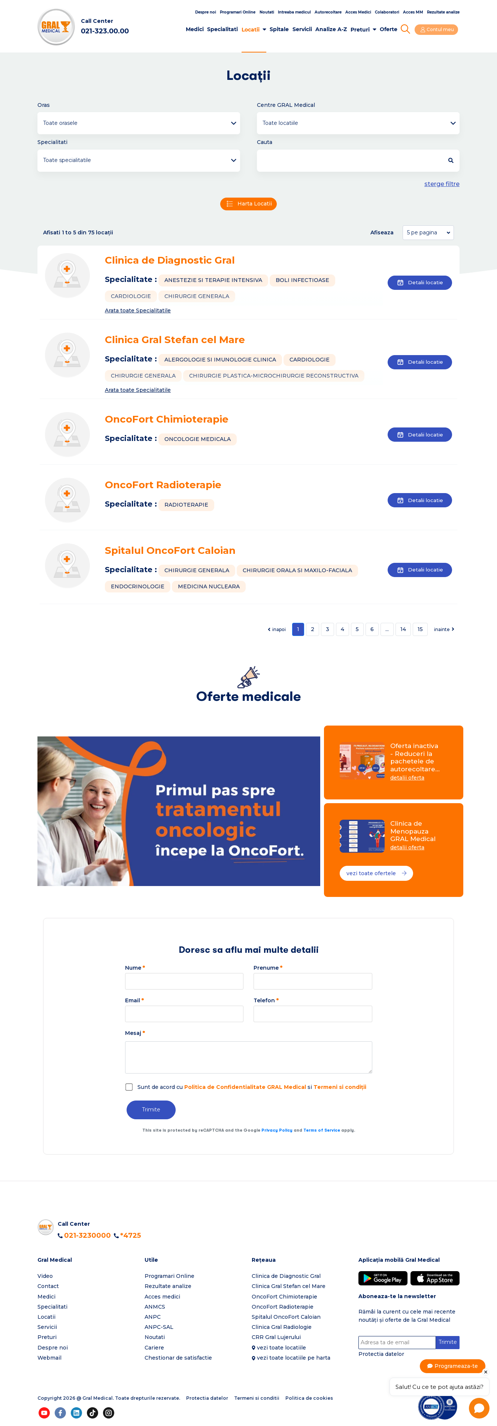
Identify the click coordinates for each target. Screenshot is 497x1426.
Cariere (154, 1348)
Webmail (49, 1358)
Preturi (361, 29)
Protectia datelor (381, 1354)
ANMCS (155, 1307)
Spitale (280, 29)
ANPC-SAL (159, 1327)
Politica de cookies (309, 1398)
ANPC (153, 1317)
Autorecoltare (328, 12)
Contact (48, 1287)
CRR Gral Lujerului (276, 1338)
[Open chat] (479, 1408)
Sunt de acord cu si (251, 1087)
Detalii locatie (418, 282)
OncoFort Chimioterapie (166, 420)
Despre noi (205, 12)
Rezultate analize (443, 12)
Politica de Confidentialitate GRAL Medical (245, 1087)
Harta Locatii (248, 204)
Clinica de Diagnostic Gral (170, 261)
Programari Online (237, 12)
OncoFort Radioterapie (163, 486)
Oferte (389, 29)
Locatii (252, 29)
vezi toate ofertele (377, 874)
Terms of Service (321, 1130)
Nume (135, 968)
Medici (196, 29)
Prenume (268, 968)
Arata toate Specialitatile (138, 310)
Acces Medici (358, 12)
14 (403, 629)
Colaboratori (387, 12)
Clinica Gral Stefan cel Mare (175, 340)
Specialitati (224, 29)
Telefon (266, 1000)
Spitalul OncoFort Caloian (170, 551)
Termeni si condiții (339, 1087)
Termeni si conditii (256, 1398)
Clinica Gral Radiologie (282, 1327)
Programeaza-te (456, 1366)
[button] (88, 1260)
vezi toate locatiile (281, 1348)
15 (420, 629)
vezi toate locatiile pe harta (293, 1358)
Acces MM (413, 12)
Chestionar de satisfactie (178, 1358)
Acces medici (162, 1297)
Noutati (267, 12)
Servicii (303, 29)
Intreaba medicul (294, 12)
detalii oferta (407, 778)
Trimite (151, 1110)
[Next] (444, 630)
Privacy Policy (277, 1130)
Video (45, 1276)
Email (134, 1000)
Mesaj (135, 1033)
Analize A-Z (332, 29)
